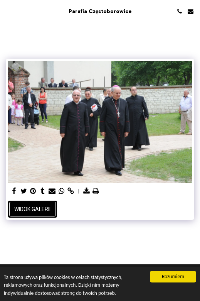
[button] (8, 11)
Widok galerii (32, 209)
